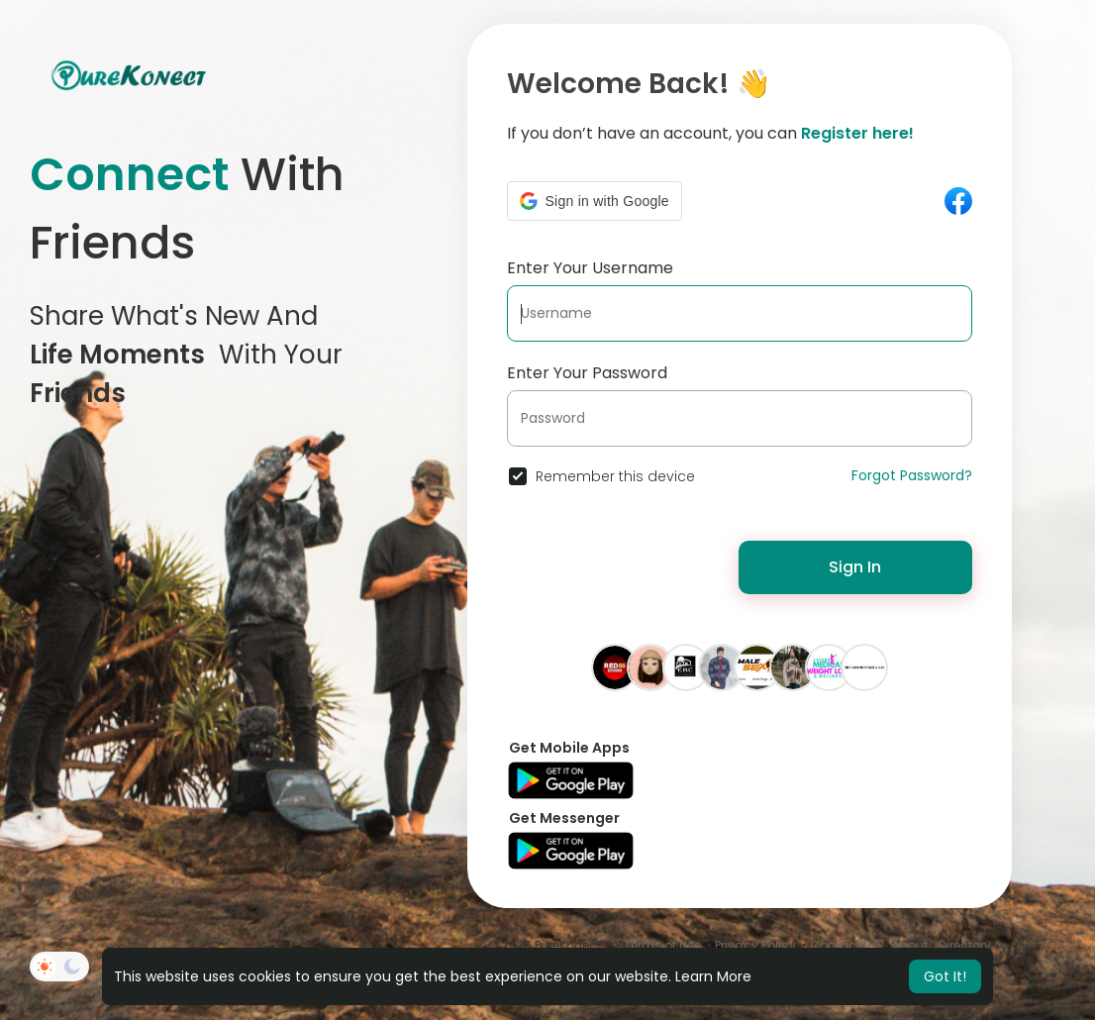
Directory (965, 945)
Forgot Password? (911, 475)
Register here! (857, 133)
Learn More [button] (713, 976)
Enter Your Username (590, 267)
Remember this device (615, 476)
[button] (594, 201)
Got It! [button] (945, 976)
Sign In (855, 567)
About (910, 945)
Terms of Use (662, 945)
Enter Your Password (587, 372)
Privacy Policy (755, 945)
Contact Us (844, 945)
